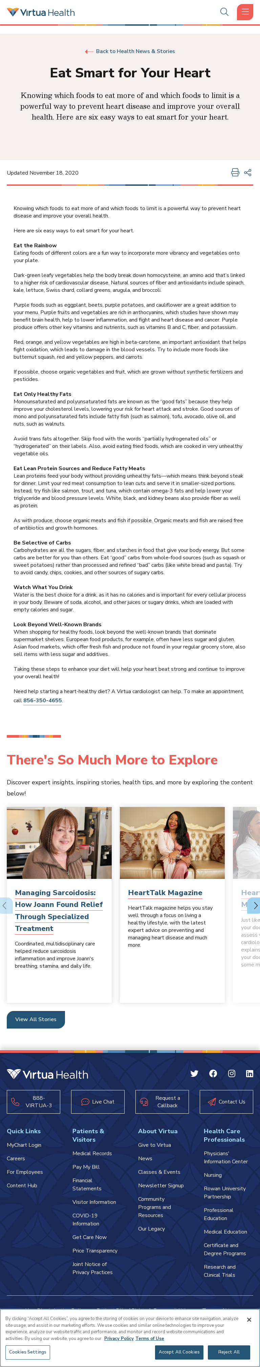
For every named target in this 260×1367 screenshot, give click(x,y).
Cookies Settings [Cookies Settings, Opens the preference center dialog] (27, 1352)
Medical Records (92, 1153)
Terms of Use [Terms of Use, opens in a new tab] (149, 1339)
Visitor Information (94, 1202)
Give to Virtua (154, 1145)
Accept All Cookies (179, 1352)
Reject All (229, 1352)
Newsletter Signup (161, 1185)
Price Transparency (94, 1251)
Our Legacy (151, 1229)
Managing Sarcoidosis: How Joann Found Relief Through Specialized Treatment (59, 911)
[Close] (249, 1319)
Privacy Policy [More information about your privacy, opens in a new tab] (119, 1339)
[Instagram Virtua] (231, 1075)
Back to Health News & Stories (130, 51)
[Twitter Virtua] (194, 1075)
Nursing (213, 1175)
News (145, 1158)
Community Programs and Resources (154, 1207)
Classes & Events (159, 1172)
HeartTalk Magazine (165, 893)
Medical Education (225, 1232)
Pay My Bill (86, 1167)
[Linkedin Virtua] (249, 1075)
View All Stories (36, 1019)
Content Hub (22, 1185)
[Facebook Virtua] (213, 1075)
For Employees (25, 1172)
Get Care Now (89, 1237)
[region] (130, 1338)
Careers (16, 1158)
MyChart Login (24, 1145)
